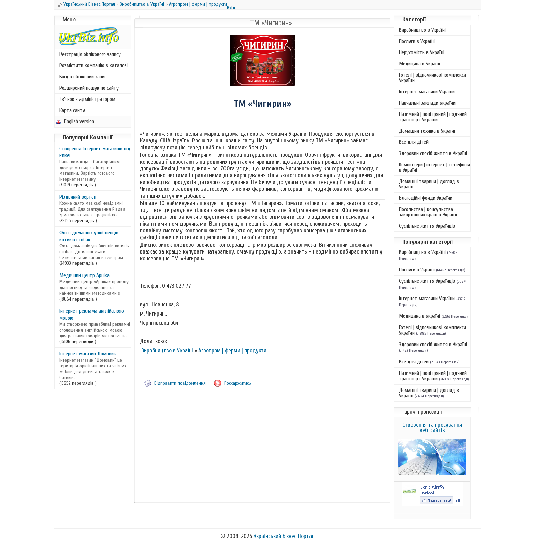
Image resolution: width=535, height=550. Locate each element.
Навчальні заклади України (427, 103)
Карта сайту (72, 110)
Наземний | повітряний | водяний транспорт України (433, 117)
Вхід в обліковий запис (82, 77)
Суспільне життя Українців (427, 226)
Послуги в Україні (417, 41)
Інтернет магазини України (427, 92)
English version (75, 121)
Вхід (231, 8)
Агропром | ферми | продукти (198, 4)
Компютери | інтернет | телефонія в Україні (434, 167)
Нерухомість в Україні (421, 52)
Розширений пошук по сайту (89, 88)
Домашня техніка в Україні (427, 131)
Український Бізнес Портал (89, 4)
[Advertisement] (262, 452)
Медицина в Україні (419, 64)
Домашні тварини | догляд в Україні (429, 184)
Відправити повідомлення (180, 383)
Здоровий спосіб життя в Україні (433, 153)
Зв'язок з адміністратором (87, 99)
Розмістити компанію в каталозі (93, 65)
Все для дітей (414, 142)
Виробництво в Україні (142, 4)
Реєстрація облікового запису (90, 54)
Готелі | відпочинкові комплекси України (432, 77)
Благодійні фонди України (425, 198)
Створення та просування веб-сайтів (432, 427)
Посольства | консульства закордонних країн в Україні (428, 212)
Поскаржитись (237, 383)
